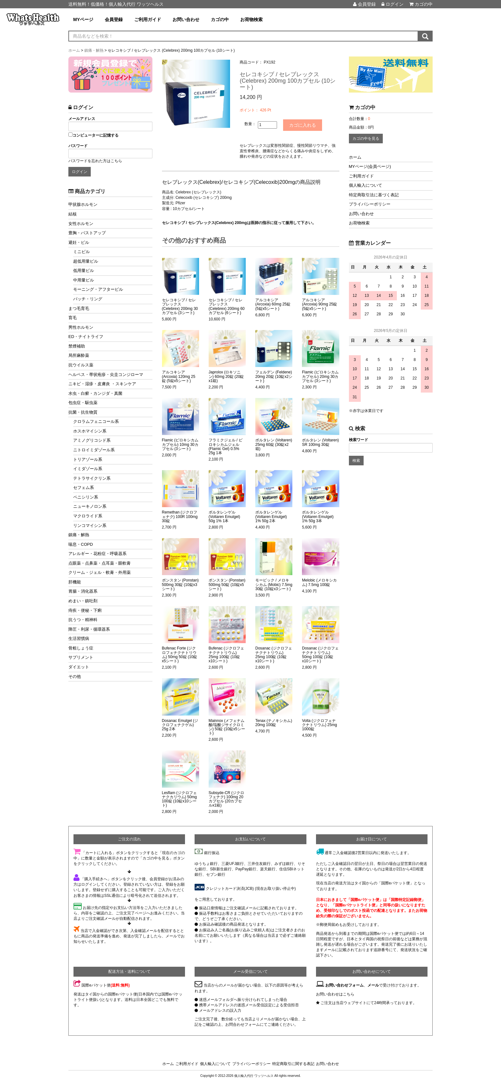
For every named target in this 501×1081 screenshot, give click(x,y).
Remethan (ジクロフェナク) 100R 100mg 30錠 (180, 516)
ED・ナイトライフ (85, 336)
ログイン (393, 4)
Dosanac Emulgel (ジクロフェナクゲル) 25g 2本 (180, 724)
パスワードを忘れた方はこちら (95, 161)
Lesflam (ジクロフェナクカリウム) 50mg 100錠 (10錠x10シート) (179, 799)
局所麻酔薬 (78, 355)
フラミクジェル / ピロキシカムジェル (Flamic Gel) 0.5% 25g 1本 (226, 446)
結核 (72, 214)
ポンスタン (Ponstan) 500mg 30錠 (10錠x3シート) (180, 584)
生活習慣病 (78, 638)
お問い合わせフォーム (344, 985)
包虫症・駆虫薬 (82, 402)
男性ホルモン (80, 327)
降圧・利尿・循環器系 (89, 629)
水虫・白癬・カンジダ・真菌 (95, 393)
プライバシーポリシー (369, 204)
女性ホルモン (80, 223)
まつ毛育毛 (78, 308)
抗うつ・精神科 (82, 619)
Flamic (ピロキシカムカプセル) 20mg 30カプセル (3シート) (320, 376)
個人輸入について (365, 185)
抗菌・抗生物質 (82, 412)
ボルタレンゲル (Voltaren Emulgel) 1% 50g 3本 (318, 516)
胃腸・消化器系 (82, 591)
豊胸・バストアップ (87, 232)
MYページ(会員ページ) (370, 166)
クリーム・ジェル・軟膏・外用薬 (99, 572)
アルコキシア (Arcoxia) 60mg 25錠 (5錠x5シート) (272, 304)
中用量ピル (83, 280)
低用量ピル (83, 270)
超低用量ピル (85, 261)
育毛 (72, 317)
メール (373, 985)
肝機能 (74, 582)
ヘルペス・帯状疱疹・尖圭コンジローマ (105, 374)
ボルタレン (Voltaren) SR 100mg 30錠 (320, 442)
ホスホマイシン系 (89, 431)
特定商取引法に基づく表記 (374, 194)
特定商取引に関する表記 (293, 1063)
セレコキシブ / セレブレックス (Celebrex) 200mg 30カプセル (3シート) (180, 306)
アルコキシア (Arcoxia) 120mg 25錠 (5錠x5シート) (179, 376)
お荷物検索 (251, 19)
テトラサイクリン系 (92, 478)
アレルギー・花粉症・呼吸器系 (97, 553)
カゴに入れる (305, 124)
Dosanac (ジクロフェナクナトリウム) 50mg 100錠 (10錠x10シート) (320, 654)
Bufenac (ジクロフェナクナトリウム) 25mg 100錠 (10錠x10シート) (226, 654)
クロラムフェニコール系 (96, 421)
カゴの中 (421, 4)
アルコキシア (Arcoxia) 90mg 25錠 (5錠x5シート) (319, 304)
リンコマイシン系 (89, 525)
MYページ (83, 19)
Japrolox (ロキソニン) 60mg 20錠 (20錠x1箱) (226, 376)
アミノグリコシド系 (92, 440)
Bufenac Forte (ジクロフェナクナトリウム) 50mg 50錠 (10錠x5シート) (179, 654)
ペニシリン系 (85, 497)
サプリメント (80, 657)
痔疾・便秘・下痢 (85, 610)
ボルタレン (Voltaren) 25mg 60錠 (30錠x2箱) (273, 444)
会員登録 (364, 4)
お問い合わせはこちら (335, 993)
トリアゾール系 (87, 459)
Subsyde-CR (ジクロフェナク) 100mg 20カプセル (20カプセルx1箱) (226, 799)
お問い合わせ (186, 19)
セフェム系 (83, 487)
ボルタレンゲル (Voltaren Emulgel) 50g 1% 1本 (224, 516)
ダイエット (78, 666)
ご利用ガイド (147, 19)
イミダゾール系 (87, 468)
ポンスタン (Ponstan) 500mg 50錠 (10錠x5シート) (227, 584)
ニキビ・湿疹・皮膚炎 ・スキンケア (102, 383)
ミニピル (81, 251)
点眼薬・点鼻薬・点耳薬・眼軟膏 (99, 563)
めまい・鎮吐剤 (82, 600)
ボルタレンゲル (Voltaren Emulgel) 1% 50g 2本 (271, 516)
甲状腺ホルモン (82, 204)
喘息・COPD (80, 544)
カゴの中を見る (365, 138)
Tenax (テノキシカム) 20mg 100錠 (273, 722)
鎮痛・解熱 (78, 534)
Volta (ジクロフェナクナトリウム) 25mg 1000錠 (319, 724)
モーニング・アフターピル (98, 289)
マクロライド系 (87, 516)
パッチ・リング (87, 299)
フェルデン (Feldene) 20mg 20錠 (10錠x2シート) (273, 376)
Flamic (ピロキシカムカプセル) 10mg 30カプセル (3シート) (180, 444)
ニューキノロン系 (89, 506)
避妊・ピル (78, 242)
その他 (74, 676)
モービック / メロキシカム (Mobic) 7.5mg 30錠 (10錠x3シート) (273, 584)
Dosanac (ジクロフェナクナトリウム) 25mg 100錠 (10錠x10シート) (273, 654)
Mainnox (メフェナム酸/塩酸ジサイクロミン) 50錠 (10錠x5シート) (227, 726)
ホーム (355, 157)
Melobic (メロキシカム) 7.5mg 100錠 (319, 582)
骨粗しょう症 (80, 648)
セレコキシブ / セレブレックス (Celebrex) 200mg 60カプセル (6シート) (227, 306)
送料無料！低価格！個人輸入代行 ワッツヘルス (116, 4)
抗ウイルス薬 (80, 365)
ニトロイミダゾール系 (94, 449)
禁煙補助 (76, 346)
